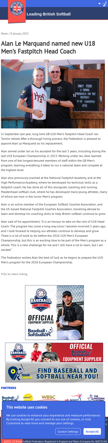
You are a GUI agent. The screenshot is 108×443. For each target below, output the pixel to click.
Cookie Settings (68, 431)
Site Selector (103, 3)
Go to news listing (14, 274)
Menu (3, 2)
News (4, 33)
